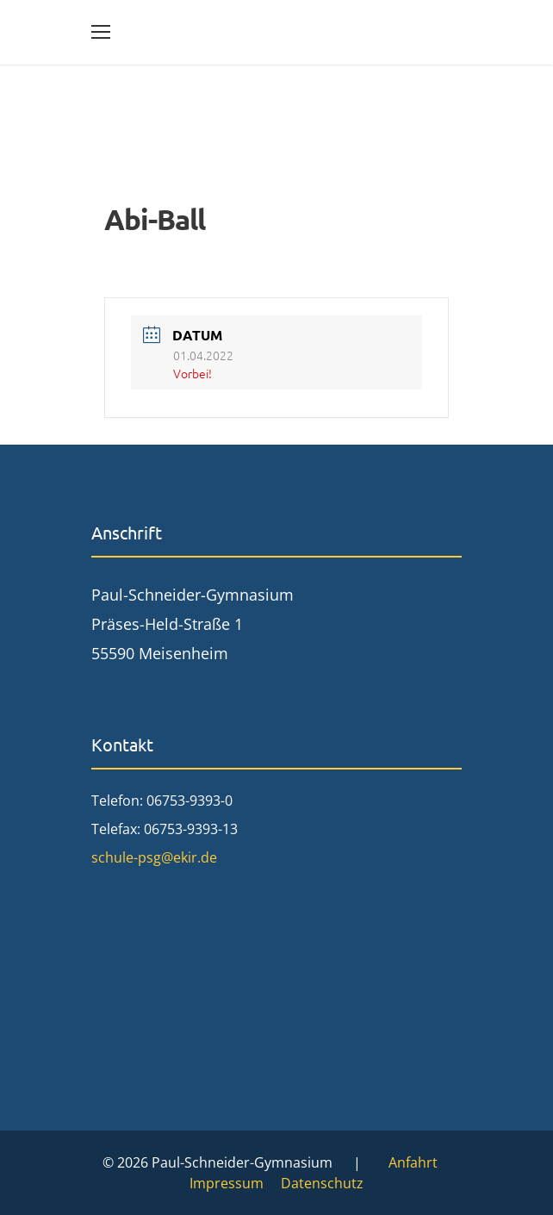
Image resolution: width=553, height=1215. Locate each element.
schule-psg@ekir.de (154, 857)
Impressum (227, 1183)
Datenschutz (322, 1183)
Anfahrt (413, 1162)
